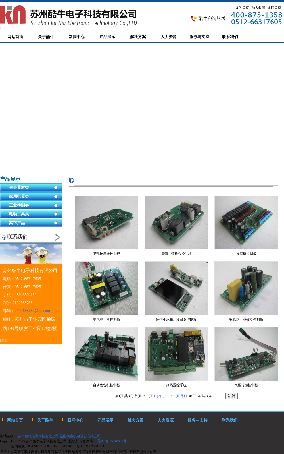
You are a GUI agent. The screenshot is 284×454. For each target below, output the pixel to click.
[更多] (4, 340)
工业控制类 (34, 205)
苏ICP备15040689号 (112, 441)
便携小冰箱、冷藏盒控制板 (176, 319)
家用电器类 (34, 196)
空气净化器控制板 (106, 319)
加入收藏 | (259, 8)
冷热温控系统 (176, 385)
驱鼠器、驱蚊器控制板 (246, 319)
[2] (159, 396)
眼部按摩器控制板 (106, 254)
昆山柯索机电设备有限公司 (80, 436)
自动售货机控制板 (106, 385)
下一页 (174, 396)
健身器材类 (34, 187)
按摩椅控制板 (246, 254)
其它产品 (34, 223)
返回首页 (274, 8)
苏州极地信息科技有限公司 (38, 436)
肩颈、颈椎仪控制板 (176, 254)
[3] (165, 396)
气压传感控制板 (246, 385)
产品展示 (10, 179)
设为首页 (242, 8)
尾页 (183, 396)
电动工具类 (34, 214)
